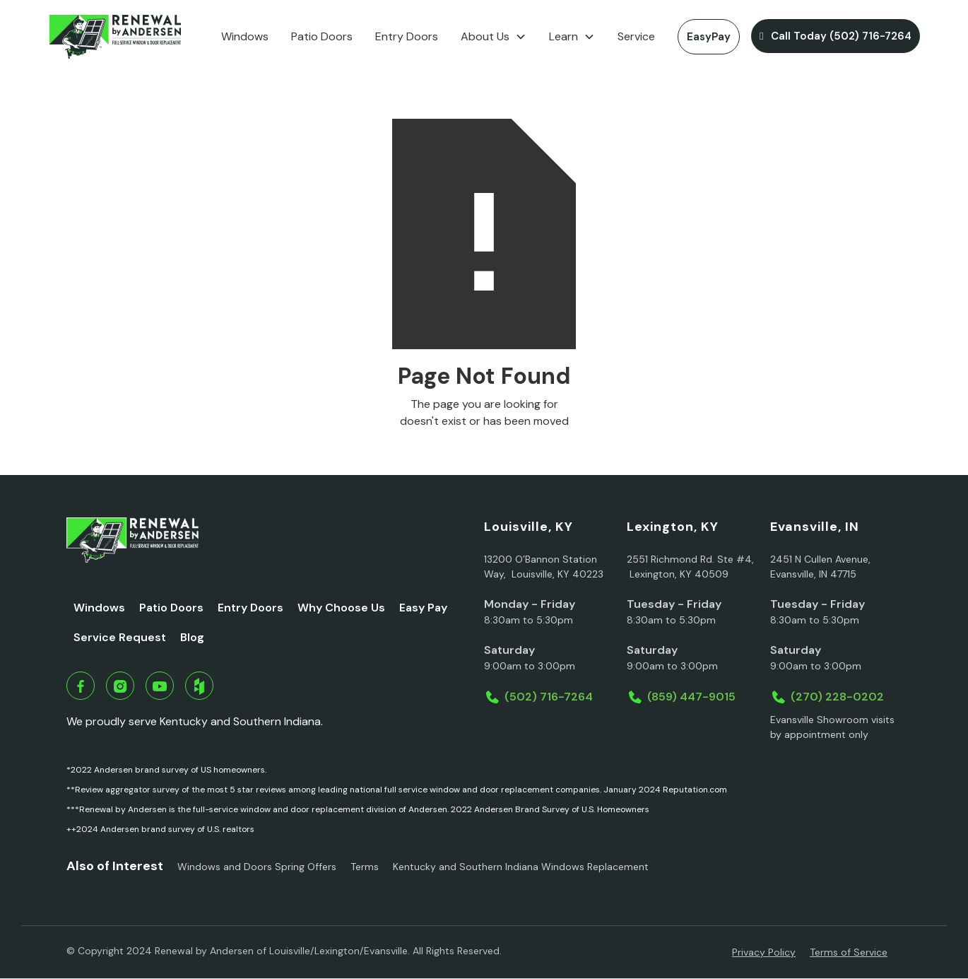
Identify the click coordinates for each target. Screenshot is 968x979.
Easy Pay (423, 607)
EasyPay (709, 37)
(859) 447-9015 (691, 696)
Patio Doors (322, 36)
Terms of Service (848, 952)
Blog (192, 637)
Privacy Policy (764, 952)
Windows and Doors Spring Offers (256, 866)
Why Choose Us (341, 607)
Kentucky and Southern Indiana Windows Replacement (521, 866)
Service (636, 36)
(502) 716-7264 (548, 696)
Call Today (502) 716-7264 (835, 36)
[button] (493, 37)
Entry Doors (406, 36)
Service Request (119, 637)
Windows (244, 36)
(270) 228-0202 (837, 696)
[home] (115, 36)
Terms (364, 866)
